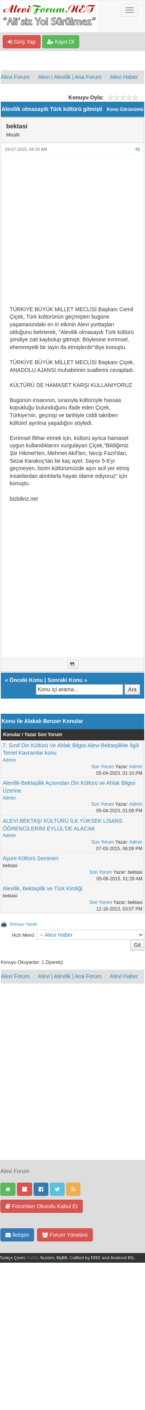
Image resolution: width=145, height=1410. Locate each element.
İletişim (17, 1235)
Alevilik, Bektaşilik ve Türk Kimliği (42, 888)
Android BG (122, 1257)
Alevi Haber (124, 77)
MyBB (32, 1257)
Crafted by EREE (85, 1257)
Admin (9, 760)
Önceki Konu (26, 680)
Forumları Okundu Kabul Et (41, 1206)
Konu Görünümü (125, 109)
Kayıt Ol (60, 42)
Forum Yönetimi (64, 1235)
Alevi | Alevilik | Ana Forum (69, 77)
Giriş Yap (22, 42)
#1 (137, 149)
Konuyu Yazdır (24, 924)
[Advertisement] (72, 233)
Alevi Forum (15, 77)
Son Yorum (102, 766)
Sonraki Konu (65, 680)
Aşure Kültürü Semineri (30, 858)
